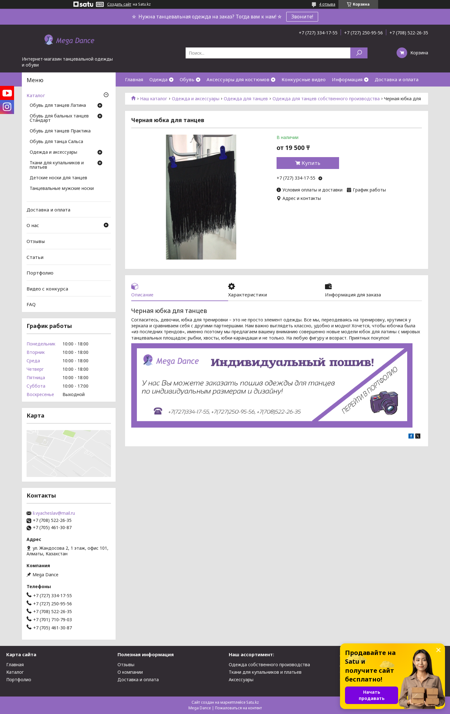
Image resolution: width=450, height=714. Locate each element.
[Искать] (359, 52)
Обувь (187, 79)
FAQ (31, 304)
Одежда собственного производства (269, 664)
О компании (130, 672)
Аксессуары (241, 679)
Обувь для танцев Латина (58, 105)
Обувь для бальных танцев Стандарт (59, 118)
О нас (33, 225)
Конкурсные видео (304, 79)
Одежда (158, 79)
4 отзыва (327, 4)
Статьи (35, 257)
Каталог (36, 95)
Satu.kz (252, 702)
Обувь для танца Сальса (56, 141)
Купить (311, 163)
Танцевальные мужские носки (62, 188)
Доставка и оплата (396, 79)
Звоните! (302, 16)
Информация (347, 79)
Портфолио (40, 273)
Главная (134, 79)
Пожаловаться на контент (238, 708)
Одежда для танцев (246, 99)
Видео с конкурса (47, 288)
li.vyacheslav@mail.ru (54, 513)
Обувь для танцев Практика (60, 131)
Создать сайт (119, 4)
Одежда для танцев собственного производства (326, 99)
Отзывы (36, 241)
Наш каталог (153, 99)
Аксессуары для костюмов (238, 79)
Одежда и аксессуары (195, 99)
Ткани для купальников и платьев (57, 165)
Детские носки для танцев (58, 178)
